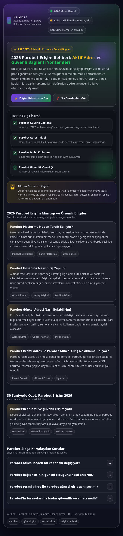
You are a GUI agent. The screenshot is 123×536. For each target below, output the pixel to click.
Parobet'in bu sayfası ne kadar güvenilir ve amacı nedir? (61, 498)
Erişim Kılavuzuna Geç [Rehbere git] (31, 98)
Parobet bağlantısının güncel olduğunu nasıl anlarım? (61, 475)
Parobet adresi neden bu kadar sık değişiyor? (61, 463)
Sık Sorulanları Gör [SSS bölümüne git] (71, 98)
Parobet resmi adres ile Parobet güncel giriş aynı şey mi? (61, 486)
